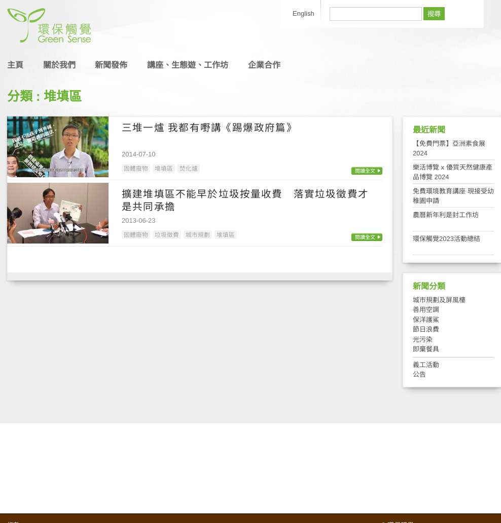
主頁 (15, 65)
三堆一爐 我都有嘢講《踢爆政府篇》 (209, 127)
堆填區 (164, 168)
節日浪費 (426, 329)
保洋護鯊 (426, 320)
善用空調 (426, 309)
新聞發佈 (111, 65)
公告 (419, 374)
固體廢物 (136, 168)
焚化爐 (189, 168)
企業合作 (264, 65)
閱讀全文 (365, 171)
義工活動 (426, 365)
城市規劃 (198, 234)
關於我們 (59, 65)
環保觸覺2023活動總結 (446, 239)
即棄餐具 (426, 349)
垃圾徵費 (167, 234)
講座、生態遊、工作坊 (187, 65)
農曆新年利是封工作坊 (446, 215)
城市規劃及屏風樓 (439, 300)
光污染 (423, 339)
